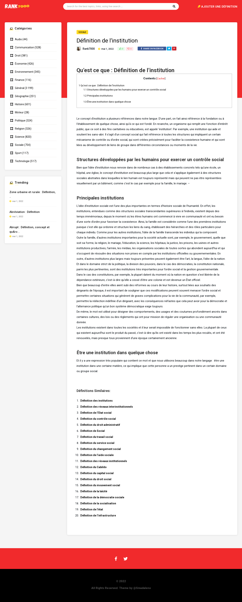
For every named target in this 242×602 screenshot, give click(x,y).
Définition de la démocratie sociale (102, 497)
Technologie (22, 161)
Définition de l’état (91, 509)
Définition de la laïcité (93, 491)
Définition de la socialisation (98, 503)
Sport (18, 153)
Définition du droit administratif (100, 424)
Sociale (82, 32)
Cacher (161, 78)
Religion (19, 128)
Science (19, 136)
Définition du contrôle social (98, 418)
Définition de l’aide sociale (97, 455)
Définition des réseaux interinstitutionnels (106, 406)
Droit (18, 55)
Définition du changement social (100, 449)
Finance (19, 79)
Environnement (24, 71)
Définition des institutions (96, 400)
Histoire (19, 104)
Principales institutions (98, 95)
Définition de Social (92, 430)
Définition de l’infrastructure (98, 515)
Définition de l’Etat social (96, 412)
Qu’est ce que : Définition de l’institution (101, 85)
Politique (20, 120)
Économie (21, 63)
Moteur (19, 112)
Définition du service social (97, 442)
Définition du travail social (96, 436)
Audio (18, 39)
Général (19, 88)
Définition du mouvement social (100, 485)
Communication (24, 47)
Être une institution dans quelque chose (107, 101)
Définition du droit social (95, 479)
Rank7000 (89, 48)
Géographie (22, 96)
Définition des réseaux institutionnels (103, 461)
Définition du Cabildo (93, 467)
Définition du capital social (97, 473)
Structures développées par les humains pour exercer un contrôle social (124, 89)
